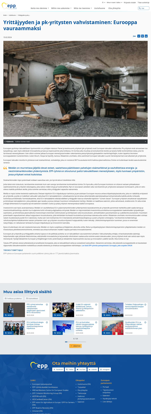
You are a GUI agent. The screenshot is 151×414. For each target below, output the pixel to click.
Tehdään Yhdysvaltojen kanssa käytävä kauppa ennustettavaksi (134, 306)
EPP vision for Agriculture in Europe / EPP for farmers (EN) (53, 403)
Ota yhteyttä (82, 390)
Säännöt (81, 402)
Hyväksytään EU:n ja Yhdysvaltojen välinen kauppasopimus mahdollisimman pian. (133, 325)
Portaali (106, 387)
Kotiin (5, 15)
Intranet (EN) (37, 411)
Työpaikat (82, 387)
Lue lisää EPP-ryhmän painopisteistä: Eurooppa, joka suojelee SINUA (107, 245)
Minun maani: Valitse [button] (115, 2)
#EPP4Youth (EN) (39, 396)
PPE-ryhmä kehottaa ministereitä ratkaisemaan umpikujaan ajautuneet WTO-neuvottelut (36, 308)
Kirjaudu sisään (130, 2)
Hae (141, 8)
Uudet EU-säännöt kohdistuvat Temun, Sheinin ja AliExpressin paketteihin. (84, 307)
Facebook (58, 369)
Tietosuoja (82, 393)
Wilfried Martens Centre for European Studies (50, 390)
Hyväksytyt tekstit (110, 398)
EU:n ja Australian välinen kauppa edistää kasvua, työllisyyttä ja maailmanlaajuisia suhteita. (85, 326)
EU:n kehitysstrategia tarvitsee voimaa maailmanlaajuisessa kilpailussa (35, 325)
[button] (145, 141)
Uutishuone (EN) (84, 384)
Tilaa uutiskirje (143, 2)
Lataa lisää (75, 346)
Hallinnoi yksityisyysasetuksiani (86, 397)
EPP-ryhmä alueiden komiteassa (45, 387)
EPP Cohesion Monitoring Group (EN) (47, 393)
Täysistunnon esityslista (108, 391)
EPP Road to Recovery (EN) (42, 408)
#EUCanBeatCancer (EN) (42, 399)
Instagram (105, 369)
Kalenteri (106, 395)
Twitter (69, 369)
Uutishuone (12, 15)
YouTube (81, 369)
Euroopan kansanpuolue (42, 384)
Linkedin (93, 369)
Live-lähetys (107, 401)
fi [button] (104, 2)
